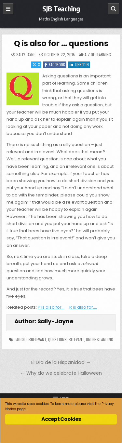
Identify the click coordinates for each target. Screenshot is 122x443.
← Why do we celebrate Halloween (61, 373)
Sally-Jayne (25, 55)
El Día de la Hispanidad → (60, 362)
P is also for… (51, 307)
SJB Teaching (61, 8)
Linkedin (79, 64)
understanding (99, 339)
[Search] (113, 8)
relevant (76, 339)
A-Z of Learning (98, 54)
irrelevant (37, 339)
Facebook (55, 64)
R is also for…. (83, 307)
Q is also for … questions (61, 43)
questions (57, 339)
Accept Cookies (61, 419)
